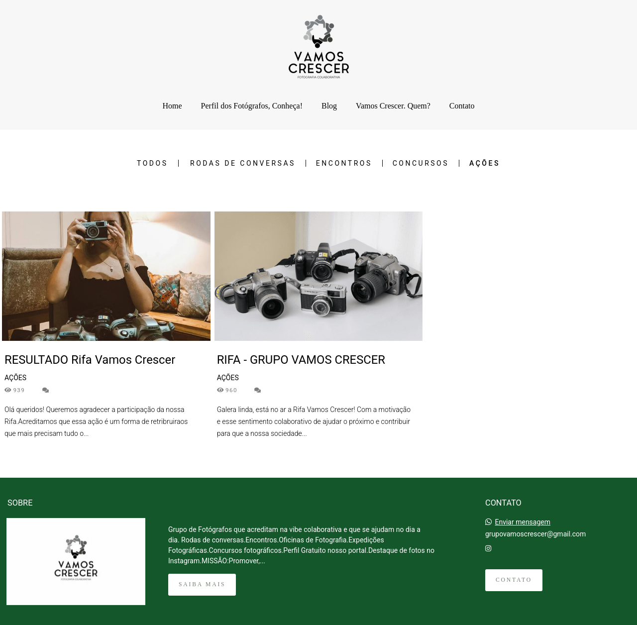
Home (172, 106)
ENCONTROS (344, 163)
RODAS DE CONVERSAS (243, 163)
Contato (462, 106)
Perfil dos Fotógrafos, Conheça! (252, 106)
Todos (152, 163)
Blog (329, 106)
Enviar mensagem (522, 522)
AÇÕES (484, 163)
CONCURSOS (421, 163)
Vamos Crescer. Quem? (393, 106)
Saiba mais (202, 584)
